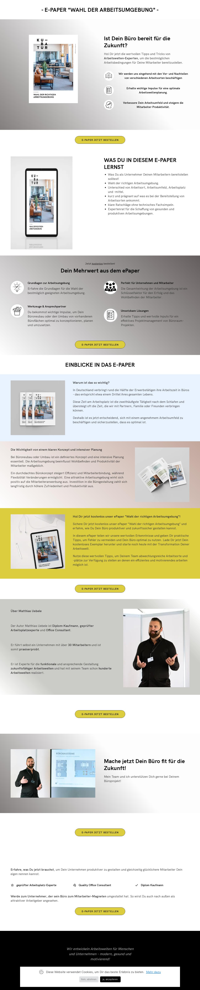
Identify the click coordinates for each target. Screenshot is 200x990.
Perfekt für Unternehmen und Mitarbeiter (147, 283)
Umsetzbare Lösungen (135, 311)
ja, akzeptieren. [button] (110, 979)
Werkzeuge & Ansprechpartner (47, 306)
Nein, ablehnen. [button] (89, 979)
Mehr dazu (153, 972)
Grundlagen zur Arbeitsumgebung (49, 283)
